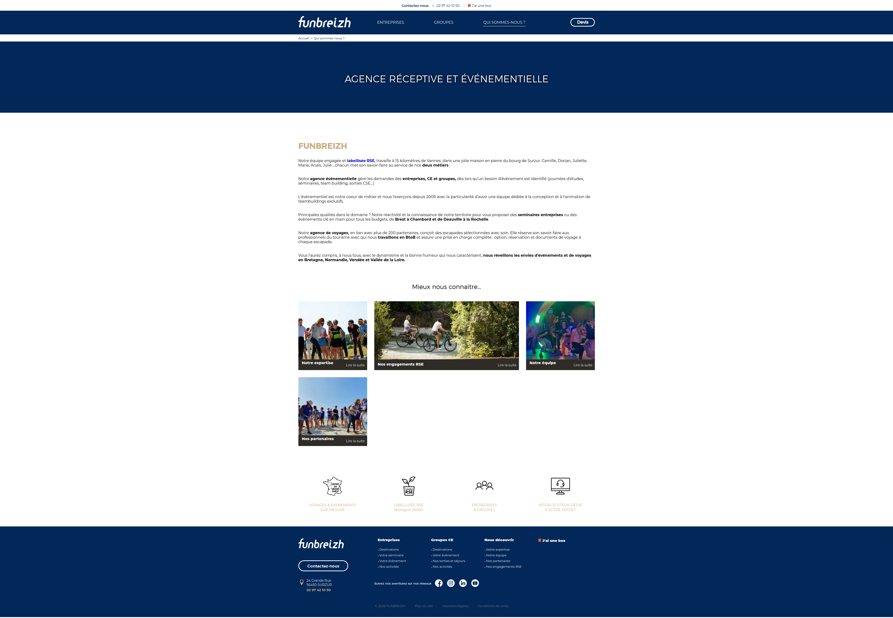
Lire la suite (355, 365)
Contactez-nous (415, 6)
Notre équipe (496, 555)
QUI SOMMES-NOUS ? (504, 22)
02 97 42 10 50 (447, 6)
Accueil (304, 38)
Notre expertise (498, 549)
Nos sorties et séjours (449, 561)
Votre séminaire (391, 555)
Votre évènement (392, 561)
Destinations (389, 549)
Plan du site (424, 606)
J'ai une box (479, 5)
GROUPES (443, 22)
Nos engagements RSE (504, 566)
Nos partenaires (498, 561)
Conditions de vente (493, 606)
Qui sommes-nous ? (329, 38)
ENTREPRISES (390, 22)
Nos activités (389, 566)
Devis (582, 22)
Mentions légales (455, 606)
